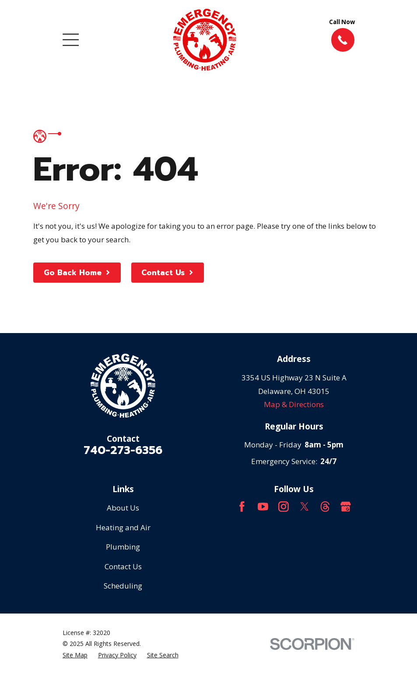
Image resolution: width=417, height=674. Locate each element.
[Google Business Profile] (345, 506)
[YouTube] (263, 506)
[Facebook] (242, 506)
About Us (123, 508)
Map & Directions (294, 404)
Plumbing (123, 547)
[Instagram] (283, 506)
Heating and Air (123, 527)
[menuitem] (75, 654)
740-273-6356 (123, 450)
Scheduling (123, 586)
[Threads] (325, 506)
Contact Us (123, 566)
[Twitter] (304, 506)
